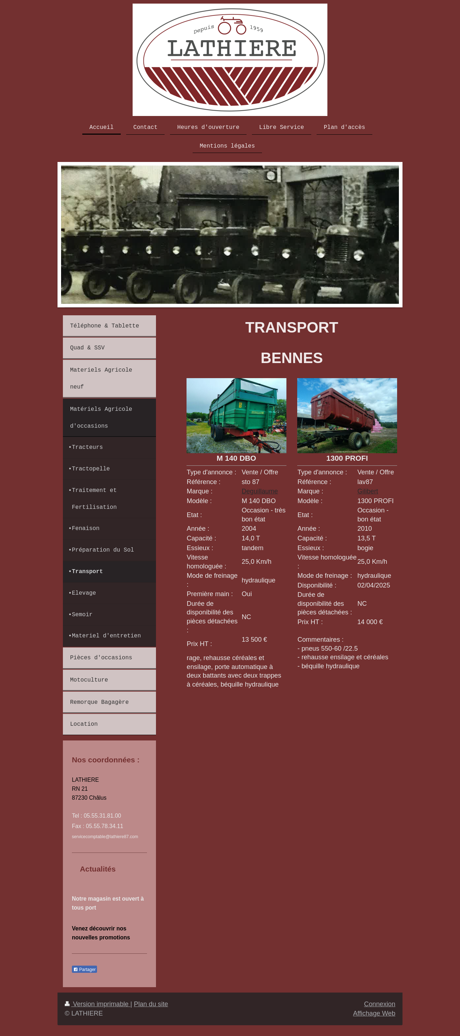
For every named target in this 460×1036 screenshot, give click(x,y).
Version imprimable (97, 1004)
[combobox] (264, 648)
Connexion (379, 1004)
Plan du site (151, 1004)
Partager (84, 969)
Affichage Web (374, 1013)
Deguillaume (260, 491)
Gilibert (367, 491)
